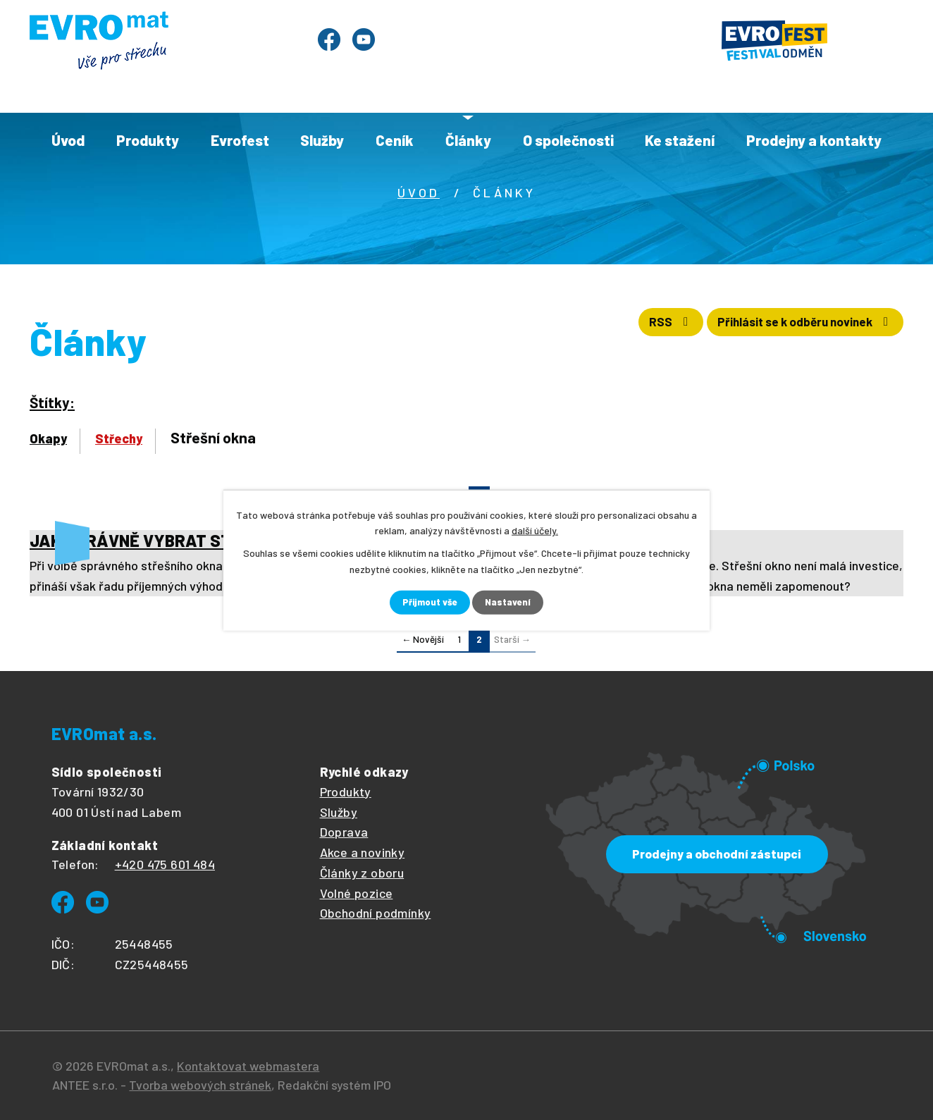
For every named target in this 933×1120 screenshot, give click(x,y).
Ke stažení (680, 140)
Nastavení (510, 602)
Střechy (118, 438)
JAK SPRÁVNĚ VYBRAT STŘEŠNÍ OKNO (176, 540)
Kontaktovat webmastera (248, 1065)
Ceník (395, 140)
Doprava (344, 832)
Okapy (48, 438)
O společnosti (568, 140)
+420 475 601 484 (165, 865)
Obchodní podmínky (375, 913)
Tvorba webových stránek (200, 1085)
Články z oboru (362, 872)
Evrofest (240, 140)
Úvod (68, 140)
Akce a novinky (362, 853)
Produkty (147, 140)
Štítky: (52, 402)
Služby (322, 140)
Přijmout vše (429, 602)
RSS (640, 326)
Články (468, 140)
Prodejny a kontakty (814, 140)
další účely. (535, 530)
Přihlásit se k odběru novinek (793, 326)
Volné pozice (356, 893)
